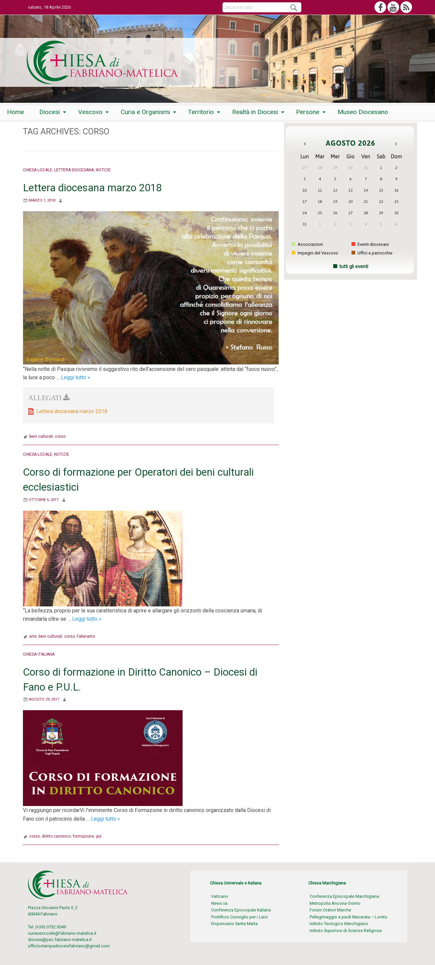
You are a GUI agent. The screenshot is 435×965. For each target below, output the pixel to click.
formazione (83, 836)
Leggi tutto (75, 377)
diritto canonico (56, 836)
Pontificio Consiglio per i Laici (239, 916)
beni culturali (41, 436)
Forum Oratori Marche (330, 909)
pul (98, 836)
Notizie (106, 169)
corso (60, 436)
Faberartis (86, 636)
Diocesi (49, 112)
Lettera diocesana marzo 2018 (93, 187)
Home (15, 112)
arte (33, 636)
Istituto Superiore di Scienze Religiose (346, 930)
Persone (307, 112)
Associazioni (307, 244)
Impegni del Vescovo (315, 252)
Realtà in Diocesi (255, 112)
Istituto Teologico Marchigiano (339, 923)
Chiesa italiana (40, 654)
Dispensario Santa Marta (234, 923)
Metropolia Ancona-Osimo (335, 903)
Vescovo (90, 112)
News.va (219, 903)
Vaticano (219, 896)
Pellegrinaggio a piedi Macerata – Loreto (348, 916)
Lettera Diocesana (76, 169)
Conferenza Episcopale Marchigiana (344, 896)
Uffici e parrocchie (372, 252)
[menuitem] (15, 112)
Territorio (201, 112)
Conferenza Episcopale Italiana (241, 909)
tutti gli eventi (353, 266)
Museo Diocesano (363, 112)
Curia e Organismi (145, 112)
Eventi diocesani (370, 244)
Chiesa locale (38, 169)
